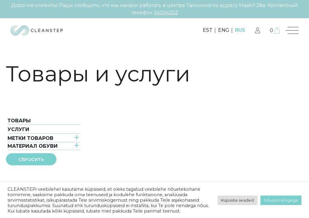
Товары (19, 121)
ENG (223, 30)
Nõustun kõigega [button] (281, 200)
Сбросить (31, 159)
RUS (240, 30)
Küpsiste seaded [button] (237, 200)
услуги (18, 129)
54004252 (166, 12)
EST (207, 30)
